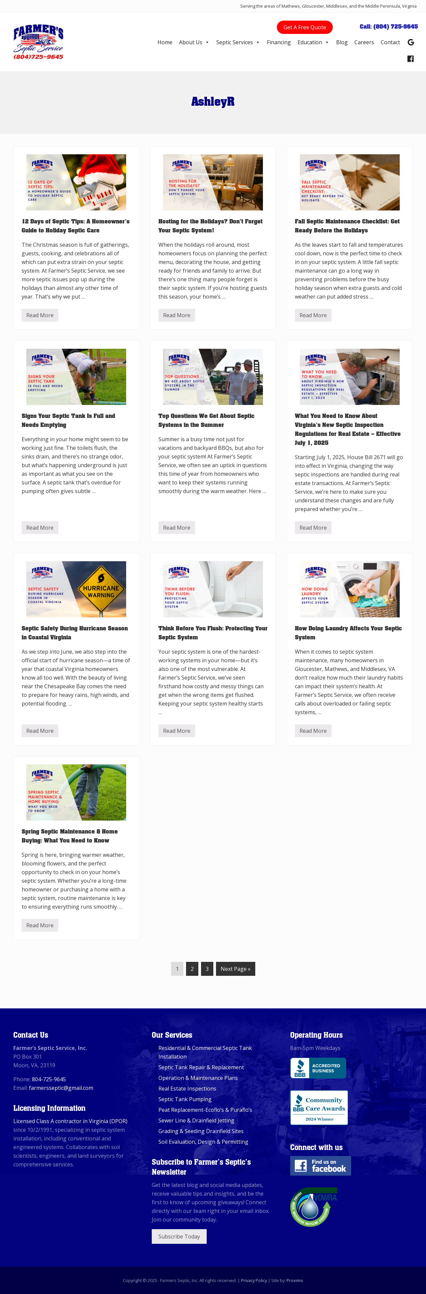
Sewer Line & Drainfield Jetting (196, 1120)
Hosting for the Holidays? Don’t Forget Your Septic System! (210, 225)
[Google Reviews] (410, 42)
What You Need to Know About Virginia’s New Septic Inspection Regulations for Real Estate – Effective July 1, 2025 (348, 429)
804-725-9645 (49, 1079)
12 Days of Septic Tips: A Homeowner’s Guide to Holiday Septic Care (75, 225)
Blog (342, 42)
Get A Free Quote (305, 27)
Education (313, 42)
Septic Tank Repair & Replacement (201, 1067)
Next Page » (235, 970)
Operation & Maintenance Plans (198, 1078)
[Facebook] (410, 59)
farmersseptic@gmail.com (61, 1088)
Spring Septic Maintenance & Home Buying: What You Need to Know (70, 835)
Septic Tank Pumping (185, 1099)
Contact (390, 42)
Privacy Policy (254, 1280)
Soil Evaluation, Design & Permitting (203, 1141)
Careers (364, 42)
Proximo (295, 1280)
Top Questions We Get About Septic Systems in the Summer (206, 420)
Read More (40, 317)
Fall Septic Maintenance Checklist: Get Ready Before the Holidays (347, 225)
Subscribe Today (179, 1236)
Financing (279, 42)
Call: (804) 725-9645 (389, 26)
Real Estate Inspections (187, 1088)
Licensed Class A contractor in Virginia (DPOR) (70, 1121)
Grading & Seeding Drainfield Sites (201, 1131)
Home (164, 42)
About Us (194, 42)
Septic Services (238, 42)
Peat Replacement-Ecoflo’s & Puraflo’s (205, 1109)
